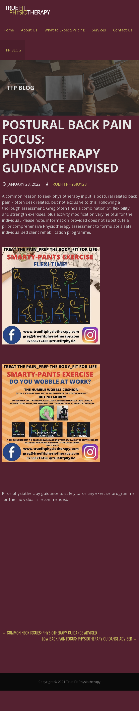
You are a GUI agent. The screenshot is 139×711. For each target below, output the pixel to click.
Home (9, 30)
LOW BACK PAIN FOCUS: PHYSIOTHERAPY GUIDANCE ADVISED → (89, 639)
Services (99, 30)
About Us (29, 30)
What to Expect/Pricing (65, 30)
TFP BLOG (12, 50)
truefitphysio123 (68, 184)
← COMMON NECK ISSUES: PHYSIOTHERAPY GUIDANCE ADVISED (49, 633)
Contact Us (122, 30)
